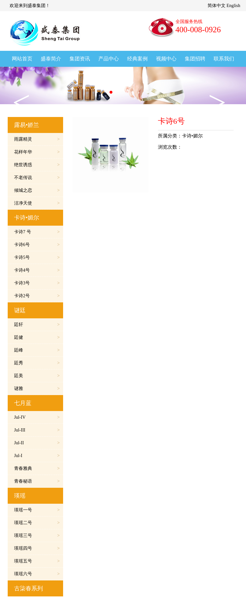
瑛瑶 (20, 496)
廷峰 (18, 350)
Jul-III (19, 430)
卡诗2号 (22, 295)
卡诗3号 (22, 283)
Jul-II (19, 442)
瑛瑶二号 (23, 522)
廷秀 (18, 363)
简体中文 (217, 5)
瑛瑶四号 (23, 548)
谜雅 (18, 388)
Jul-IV (20, 417)
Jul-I (18, 455)
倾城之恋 (23, 190)
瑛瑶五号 (23, 561)
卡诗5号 (22, 257)
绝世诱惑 (23, 164)
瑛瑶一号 (23, 510)
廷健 (18, 337)
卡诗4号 (22, 270)
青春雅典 (23, 468)
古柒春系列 (28, 588)
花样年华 (23, 152)
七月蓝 (22, 403)
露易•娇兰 (26, 125)
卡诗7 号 (22, 231)
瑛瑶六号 (23, 573)
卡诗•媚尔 (26, 217)
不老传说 (23, 177)
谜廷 (20, 310)
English (233, 5)
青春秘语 (23, 481)
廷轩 (18, 324)
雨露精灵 (23, 139)
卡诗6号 (22, 244)
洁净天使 (23, 203)
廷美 (18, 375)
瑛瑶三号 (23, 535)
